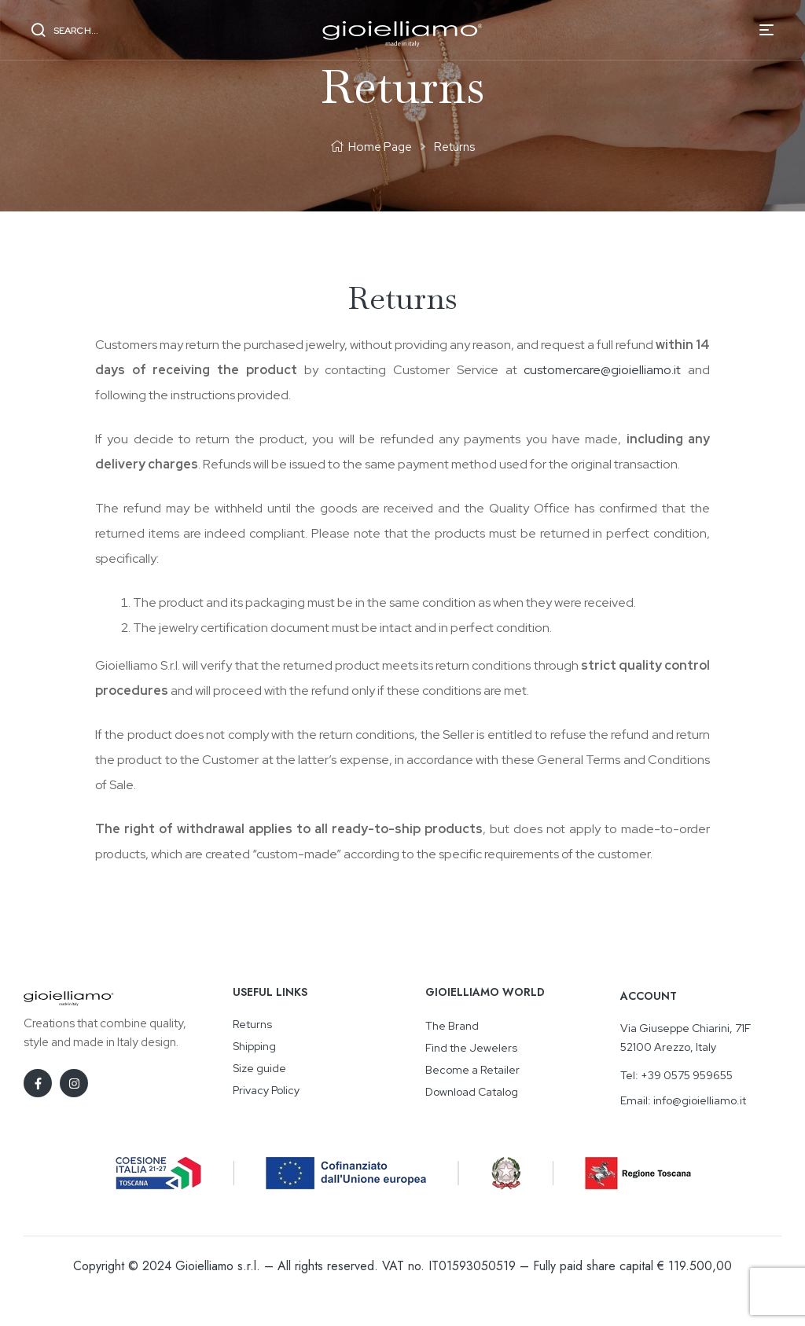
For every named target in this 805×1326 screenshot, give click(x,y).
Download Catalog (471, 1092)
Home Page (380, 147)
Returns (252, 1024)
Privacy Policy (266, 1090)
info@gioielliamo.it (699, 1100)
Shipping (254, 1046)
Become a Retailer (472, 1070)
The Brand (452, 1026)
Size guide (259, 1068)
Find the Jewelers (471, 1048)
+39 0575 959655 (687, 1075)
